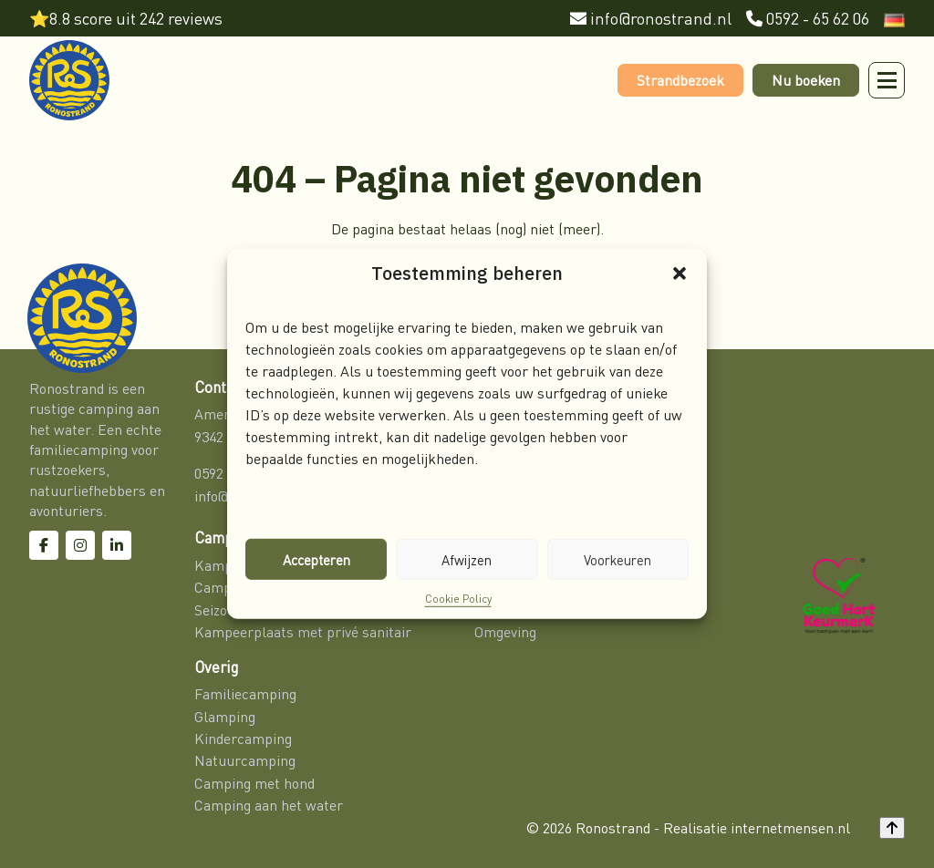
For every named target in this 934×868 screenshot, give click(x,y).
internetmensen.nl (790, 828)
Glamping (224, 717)
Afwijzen (466, 559)
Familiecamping (247, 694)
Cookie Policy (458, 599)
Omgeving (505, 632)
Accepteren (316, 559)
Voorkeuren (617, 559)
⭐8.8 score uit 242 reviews (126, 18)
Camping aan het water (268, 805)
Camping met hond (254, 783)
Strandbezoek (680, 80)
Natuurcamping (245, 760)
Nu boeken (806, 80)
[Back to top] (892, 828)
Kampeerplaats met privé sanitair (302, 632)
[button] (679, 273)
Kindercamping (243, 738)
